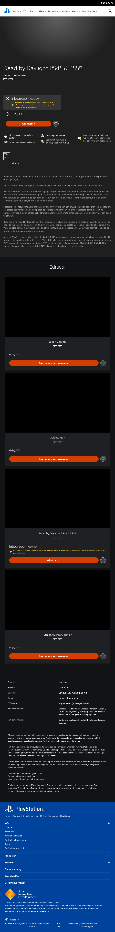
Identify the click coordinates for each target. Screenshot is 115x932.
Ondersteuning (88, 11)
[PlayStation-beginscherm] (7, 11)
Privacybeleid (21, 923)
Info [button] (57, 823)
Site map (59, 925)
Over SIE (8, 827)
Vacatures (9, 831)
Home (7, 816)
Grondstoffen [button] (57, 876)
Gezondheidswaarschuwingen (21, 776)
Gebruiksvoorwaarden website (39, 925)
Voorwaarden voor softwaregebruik (89, 925)
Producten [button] (57, 855)
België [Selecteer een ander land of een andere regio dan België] (12, 920)
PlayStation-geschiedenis (16, 848)
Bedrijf (7, 844)
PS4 (31, 11)
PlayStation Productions (15, 839)
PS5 (24, 11)
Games (16, 11)
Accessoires (53, 11)
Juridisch (8, 923)
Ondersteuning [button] (57, 869)
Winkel (75, 11)
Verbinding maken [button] (57, 882)
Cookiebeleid (72, 923)
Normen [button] (57, 862)
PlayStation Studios (13, 835)
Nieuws (65, 11)
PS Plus (41, 11)
